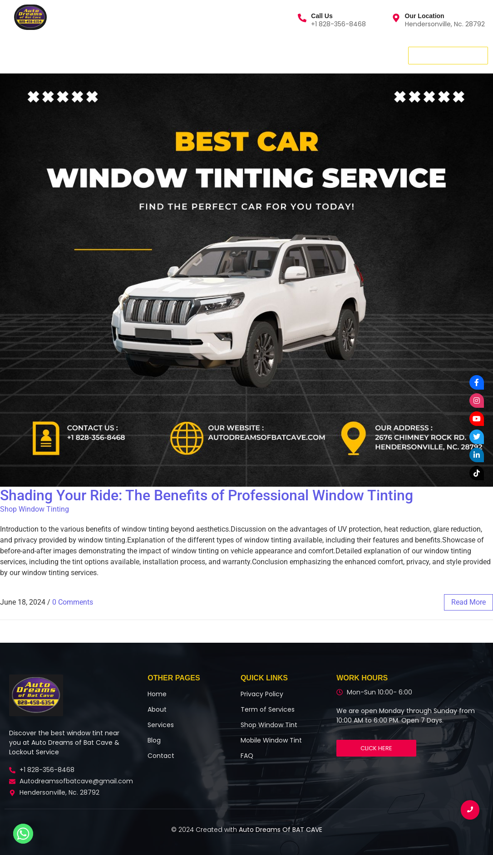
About (97, 55)
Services (59, 55)
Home (18, 55)
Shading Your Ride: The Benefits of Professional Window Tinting (206, 495)
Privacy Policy (262, 694)
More (208, 55)
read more (468, 602)
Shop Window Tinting (34, 509)
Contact (138, 55)
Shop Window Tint (269, 724)
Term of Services (268, 709)
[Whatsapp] (23, 834)
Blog (175, 55)
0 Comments (72, 602)
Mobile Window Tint (271, 740)
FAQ (247, 755)
